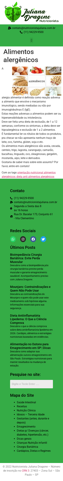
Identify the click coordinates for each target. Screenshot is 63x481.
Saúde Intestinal (26, 402)
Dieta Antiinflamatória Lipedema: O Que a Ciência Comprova (28, 319)
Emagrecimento (26, 426)
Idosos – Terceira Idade (31, 414)
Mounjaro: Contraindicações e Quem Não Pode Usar (30, 288)
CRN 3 (25, 470)
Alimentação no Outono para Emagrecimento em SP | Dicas (30, 346)
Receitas (22, 406)
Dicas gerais (24, 438)
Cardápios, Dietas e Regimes (34, 450)
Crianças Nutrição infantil (32, 442)
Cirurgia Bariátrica (27, 446)
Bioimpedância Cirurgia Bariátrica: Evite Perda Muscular (26, 258)
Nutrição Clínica (26, 410)
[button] (31, 40)
